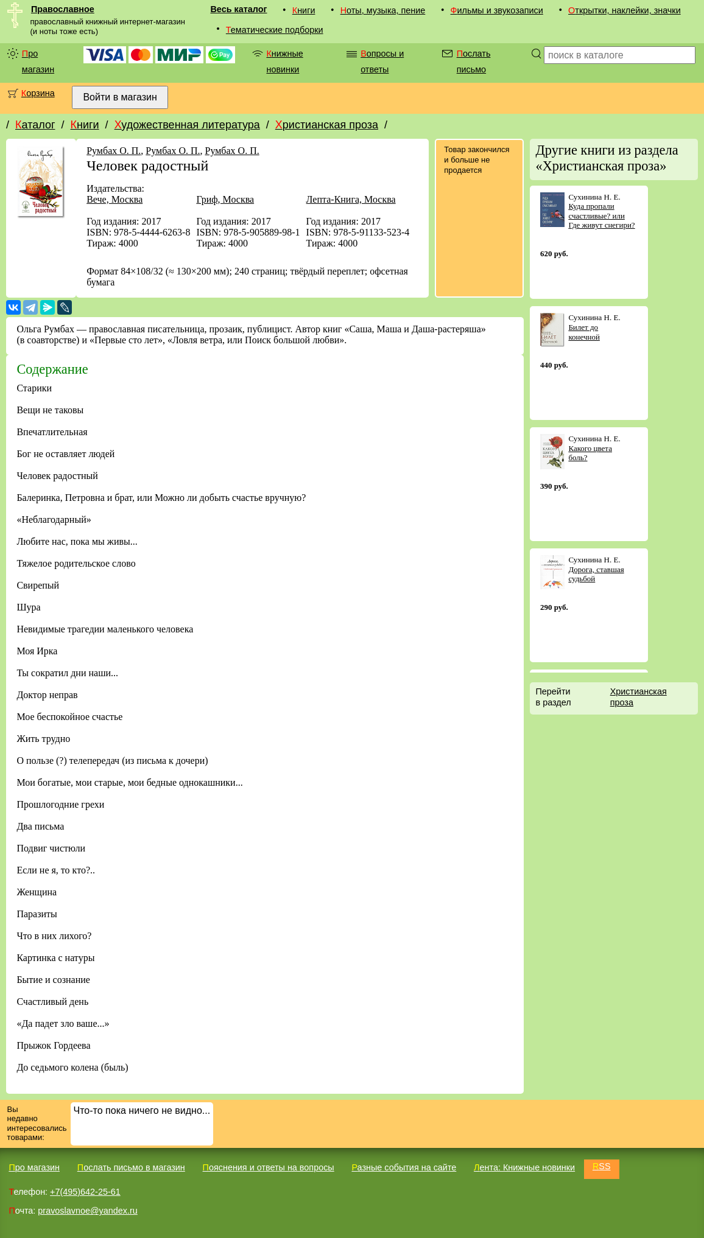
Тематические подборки (274, 30)
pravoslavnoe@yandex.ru (87, 1210)
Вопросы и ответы (382, 61)
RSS (602, 1166)
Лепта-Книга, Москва (351, 199)
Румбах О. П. (113, 150)
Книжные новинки (284, 61)
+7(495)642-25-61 (85, 1192)
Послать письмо (474, 61)
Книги (303, 10)
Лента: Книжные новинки (524, 1167)
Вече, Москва (114, 199)
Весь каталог (238, 9)
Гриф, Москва (225, 199)
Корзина (38, 93)
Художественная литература (187, 125)
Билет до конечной (584, 332)
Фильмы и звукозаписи (497, 10)
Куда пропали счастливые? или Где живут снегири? (601, 215)
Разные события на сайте (403, 1167)
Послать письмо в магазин (131, 1167)
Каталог (35, 125)
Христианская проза (326, 125)
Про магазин (38, 61)
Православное (62, 9)
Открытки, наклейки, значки (624, 10)
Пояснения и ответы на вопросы (268, 1167)
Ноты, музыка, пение (383, 10)
